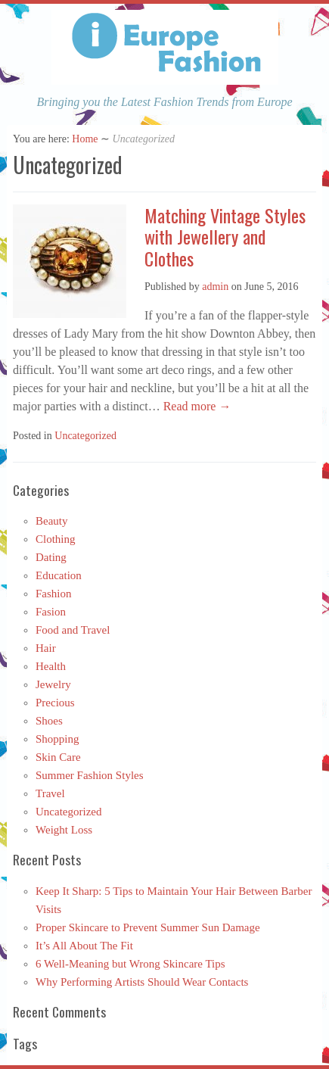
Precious (55, 703)
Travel (50, 793)
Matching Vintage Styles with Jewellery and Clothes (225, 237)
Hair (46, 648)
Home (85, 139)
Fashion (54, 593)
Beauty (52, 521)
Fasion (51, 612)
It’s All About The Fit (84, 946)
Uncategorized (85, 435)
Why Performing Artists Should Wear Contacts (142, 982)
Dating (51, 557)
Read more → (195, 406)
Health (51, 666)
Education (59, 575)
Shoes (49, 721)
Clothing (56, 539)
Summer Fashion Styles (90, 775)
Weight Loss (64, 830)
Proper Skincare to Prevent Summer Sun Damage (148, 927)
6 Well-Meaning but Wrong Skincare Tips (130, 964)
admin (215, 286)
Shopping (57, 739)
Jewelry (53, 684)
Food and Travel (73, 630)
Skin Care (58, 757)
